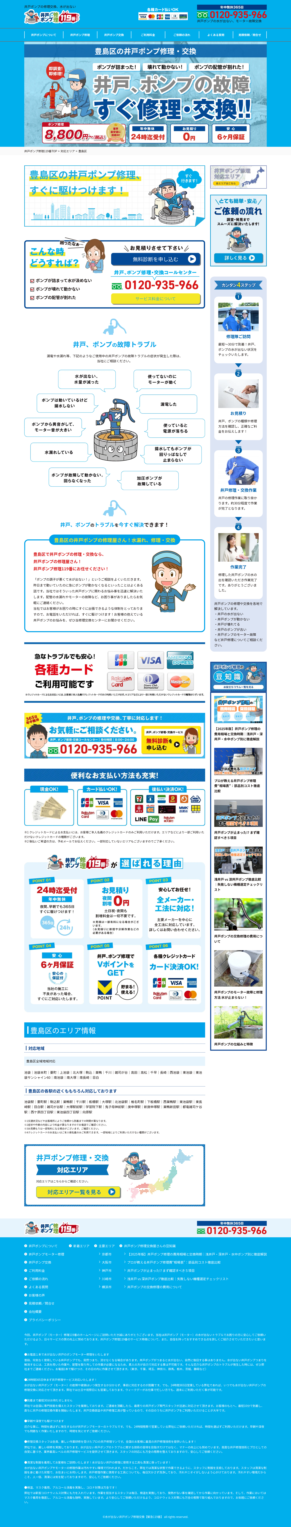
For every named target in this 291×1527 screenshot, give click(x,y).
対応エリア (68, 151)
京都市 (107, 1254)
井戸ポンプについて (43, 35)
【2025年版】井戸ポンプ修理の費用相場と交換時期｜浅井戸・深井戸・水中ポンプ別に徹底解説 (197, 1254)
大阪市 (107, 1262)
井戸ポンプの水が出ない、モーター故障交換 (232, 14)
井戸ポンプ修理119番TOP (40, 151)
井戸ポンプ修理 (80, 35)
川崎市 (107, 1278)
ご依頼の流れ (181, 35)
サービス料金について (155, 298)
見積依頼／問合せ (249, 35)
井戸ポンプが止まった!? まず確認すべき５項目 (161, 1270)
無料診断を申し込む (164, 259)
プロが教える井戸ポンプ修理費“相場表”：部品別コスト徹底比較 (173, 1262)
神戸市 (107, 1270)
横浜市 (107, 1286)
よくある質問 (215, 35)
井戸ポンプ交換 (114, 35)
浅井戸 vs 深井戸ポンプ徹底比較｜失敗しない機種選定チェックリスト (178, 1278)
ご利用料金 (148, 35)
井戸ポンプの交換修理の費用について (154, 1286)
